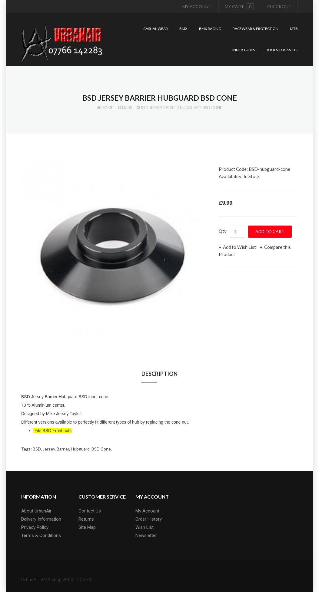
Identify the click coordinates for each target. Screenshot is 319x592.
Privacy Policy (34, 527)
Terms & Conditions (41, 535)
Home (107, 107)
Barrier (63, 448)
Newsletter (146, 535)
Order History (148, 519)
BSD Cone (101, 448)
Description (159, 373)
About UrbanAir (36, 511)
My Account (196, 6)
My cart (239, 6)
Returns (86, 519)
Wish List (144, 527)
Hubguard (80, 448)
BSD (37, 448)
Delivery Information (41, 519)
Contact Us (89, 511)
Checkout (279, 6)
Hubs (127, 107)
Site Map (87, 527)
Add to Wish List (239, 247)
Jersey (49, 448)
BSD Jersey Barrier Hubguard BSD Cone (181, 107)
